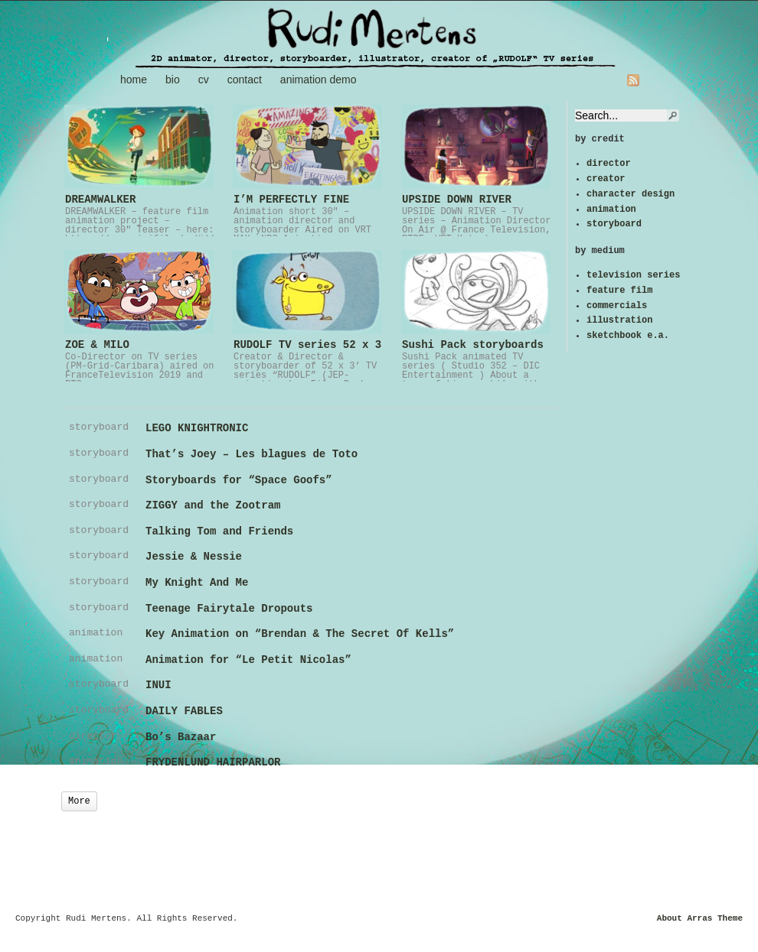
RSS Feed (633, 80)
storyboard (614, 224)
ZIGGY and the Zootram (212, 505)
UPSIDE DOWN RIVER (456, 199)
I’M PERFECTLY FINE (291, 199)
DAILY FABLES (184, 711)
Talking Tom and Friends (219, 531)
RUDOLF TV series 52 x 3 (307, 345)
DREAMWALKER (100, 199)
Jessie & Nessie (193, 557)
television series (633, 275)
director (608, 163)
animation (611, 209)
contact (244, 79)
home (133, 79)
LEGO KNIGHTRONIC (196, 428)
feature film (619, 290)
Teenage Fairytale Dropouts (228, 609)
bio (172, 79)
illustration (619, 320)
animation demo (318, 79)
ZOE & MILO (97, 345)
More (79, 801)
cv (203, 79)
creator (605, 179)
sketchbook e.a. (627, 335)
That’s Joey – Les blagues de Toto (251, 454)
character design (630, 194)
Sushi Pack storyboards (473, 345)
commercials (616, 306)
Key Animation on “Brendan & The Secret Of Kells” (299, 634)
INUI (158, 685)
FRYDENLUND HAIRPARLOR (212, 762)
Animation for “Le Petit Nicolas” (248, 660)
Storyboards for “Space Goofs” (238, 480)
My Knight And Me (196, 583)
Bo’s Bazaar (180, 737)
